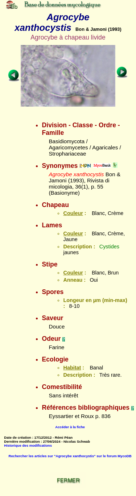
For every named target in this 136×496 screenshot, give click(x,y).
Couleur (73, 213)
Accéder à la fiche (70, 427)
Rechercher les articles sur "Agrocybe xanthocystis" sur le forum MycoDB (70, 456)
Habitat (72, 368)
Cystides (109, 246)
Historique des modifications (28, 445)
